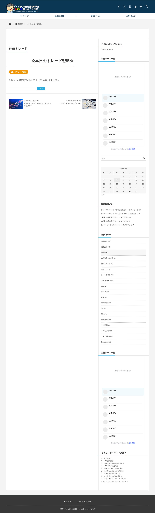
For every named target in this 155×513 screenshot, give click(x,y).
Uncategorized (106, 303)
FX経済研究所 (106, 320)
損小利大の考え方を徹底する (114, 471)
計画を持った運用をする (112, 474)
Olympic (104, 314)
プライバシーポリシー (84, 501)
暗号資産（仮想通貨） (108, 258)
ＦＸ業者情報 (105, 325)
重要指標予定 (105, 241)
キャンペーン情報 (107, 280)
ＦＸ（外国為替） (107, 336)
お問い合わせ (130, 16)
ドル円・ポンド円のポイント (69, 103)
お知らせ (104, 286)
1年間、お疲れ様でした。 (109, 217)
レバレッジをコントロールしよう (116, 481)
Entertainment (106, 342)
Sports (103, 308)
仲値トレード (105, 269)
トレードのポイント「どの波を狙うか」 (114, 210)
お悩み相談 (105, 292)
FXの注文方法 (108, 461)
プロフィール (95, 16)
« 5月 (103, 195)
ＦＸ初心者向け (106, 331)
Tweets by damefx (107, 49)
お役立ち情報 (59, 16)
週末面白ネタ (105, 247)
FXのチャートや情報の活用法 (114, 463)
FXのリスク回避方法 (111, 466)
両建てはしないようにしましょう (115, 479)
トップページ (24, 16)
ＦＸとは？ (107, 458)
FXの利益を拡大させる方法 (113, 468)
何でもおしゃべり (107, 264)
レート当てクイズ (107, 275)
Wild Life (104, 297)
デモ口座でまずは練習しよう (114, 476)
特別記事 (104, 253)
